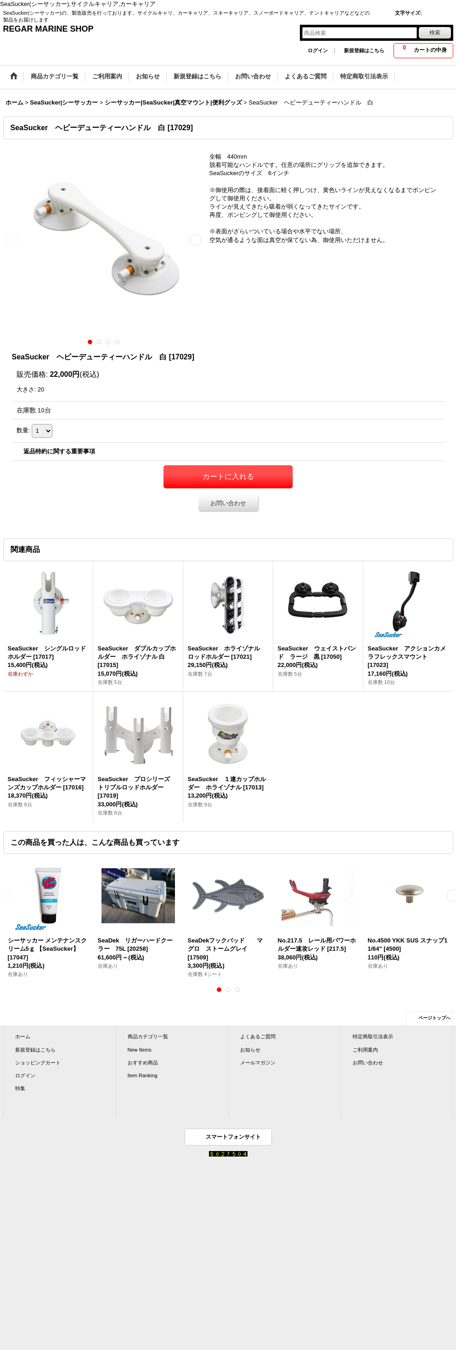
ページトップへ (434, 1017)
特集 (20, 1088)
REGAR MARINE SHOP (48, 28)
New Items (140, 1049)
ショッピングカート (38, 1062)
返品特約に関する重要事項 (59, 451)
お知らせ (250, 1049)
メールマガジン (258, 1062)
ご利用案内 (365, 1049)
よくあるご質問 (258, 1036)
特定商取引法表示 (373, 1036)
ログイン (318, 50)
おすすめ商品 (143, 1062)
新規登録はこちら (364, 50)
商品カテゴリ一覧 (148, 1036)
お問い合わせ (228, 503)
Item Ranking (143, 1075)
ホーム (22, 1036)
